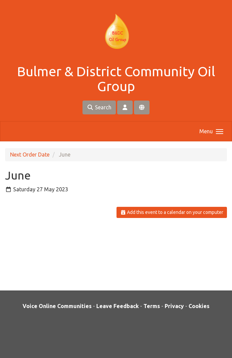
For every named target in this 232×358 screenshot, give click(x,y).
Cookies (199, 306)
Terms (151, 306)
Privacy (174, 306)
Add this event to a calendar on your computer (172, 212)
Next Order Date (29, 155)
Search (99, 107)
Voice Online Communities (57, 306)
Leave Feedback (117, 306)
